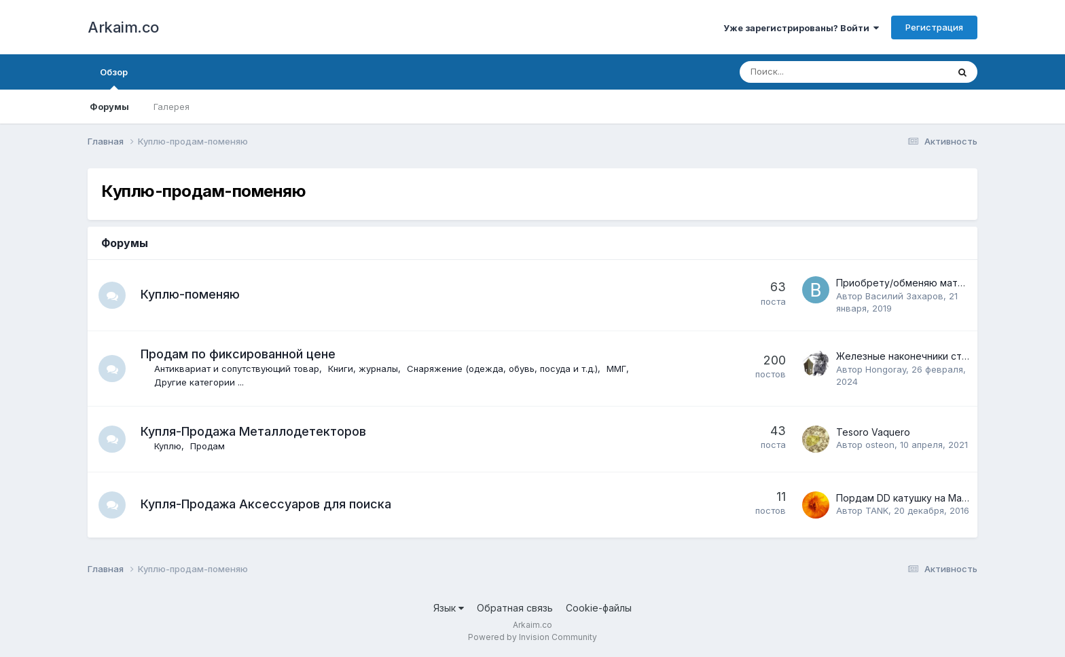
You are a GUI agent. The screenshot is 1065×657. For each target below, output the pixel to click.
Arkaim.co (123, 27)
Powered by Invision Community (532, 637)
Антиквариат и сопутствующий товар (236, 368)
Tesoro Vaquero (873, 432)
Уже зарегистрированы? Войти (801, 27)
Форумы (109, 106)
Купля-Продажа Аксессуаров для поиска (266, 504)
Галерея (171, 106)
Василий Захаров (904, 295)
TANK (876, 510)
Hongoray (885, 369)
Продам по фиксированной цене (238, 354)
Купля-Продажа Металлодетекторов (253, 431)
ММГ (616, 368)
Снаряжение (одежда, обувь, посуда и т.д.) (502, 368)
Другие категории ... (199, 382)
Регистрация (934, 27)
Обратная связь (515, 608)
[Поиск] (806, 72)
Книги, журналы (363, 368)
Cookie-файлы (599, 608)
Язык (448, 608)
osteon (880, 444)
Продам (207, 445)
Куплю (167, 445)
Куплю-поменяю (190, 294)
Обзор (114, 78)
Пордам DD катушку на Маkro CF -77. (923, 498)
